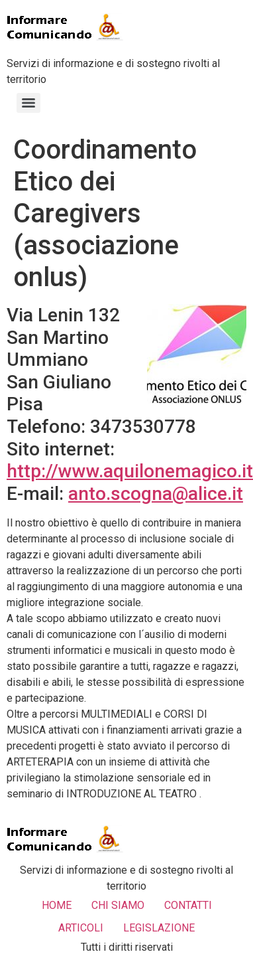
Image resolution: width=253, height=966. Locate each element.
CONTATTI (188, 905)
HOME (57, 905)
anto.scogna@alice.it (155, 494)
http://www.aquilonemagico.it (130, 471)
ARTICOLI (80, 928)
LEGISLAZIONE (159, 928)
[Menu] (28, 103)
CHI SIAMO (117, 905)
